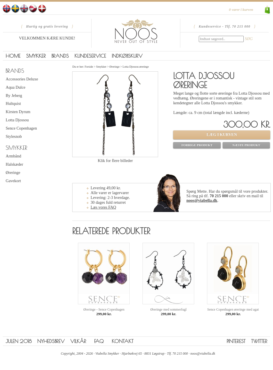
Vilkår (78, 341)
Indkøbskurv (127, 56)
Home (13, 56)
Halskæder (14, 164)
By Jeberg (14, 95)
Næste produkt (246, 145)
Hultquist (13, 103)
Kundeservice (90, 56)
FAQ (99, 341)
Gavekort (13, 180)
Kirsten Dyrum (18, 111)
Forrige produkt (196, 145)
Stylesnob (14, 136)
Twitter (259, 341)
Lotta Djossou (17, 120)
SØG (249, 38)
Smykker (36, 56)
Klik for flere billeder (115, 160)
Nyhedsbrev (51, 341)
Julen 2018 (19, 341)
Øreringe (13, 172)
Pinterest (236, 341)
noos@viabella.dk (201, 200)
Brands (60, 56)
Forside (88, 66)
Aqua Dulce (15, 87)
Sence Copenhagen (21, 128)
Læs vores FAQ (103, 207)
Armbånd (13, 156)
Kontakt (122, 341)
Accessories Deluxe (22, 79)
